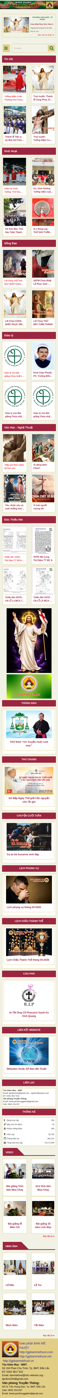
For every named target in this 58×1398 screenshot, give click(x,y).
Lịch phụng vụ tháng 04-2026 (24, 907)
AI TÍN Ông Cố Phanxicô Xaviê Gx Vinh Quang (29, 1014)
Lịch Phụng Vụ (29, 868)
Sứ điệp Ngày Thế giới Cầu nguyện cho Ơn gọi (29, 800)
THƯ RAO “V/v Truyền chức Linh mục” (29, 744)
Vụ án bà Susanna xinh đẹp (23, 854)
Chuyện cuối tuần (29, 815)
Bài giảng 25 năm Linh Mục (43, 1225)
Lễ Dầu (10, 1285)
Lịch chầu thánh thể (29, 921)
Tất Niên (39, 1325)
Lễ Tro (38, 1285)
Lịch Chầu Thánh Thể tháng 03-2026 (28, 959)
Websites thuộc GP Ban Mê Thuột (26, 1068)
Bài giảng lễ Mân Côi (15, 1225)
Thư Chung (29, 759)
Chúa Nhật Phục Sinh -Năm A (41, 24)
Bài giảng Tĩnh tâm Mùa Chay (14, 1188)
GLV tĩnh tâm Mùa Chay (43, 1188)
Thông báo (29, 703)
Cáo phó (29, 973)
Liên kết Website (29, 1030)
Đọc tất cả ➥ (49, 1236)
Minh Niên (12, 1325)
